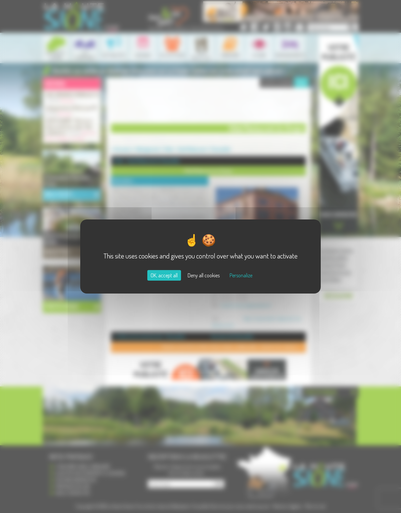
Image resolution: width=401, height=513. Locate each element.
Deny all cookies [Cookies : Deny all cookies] (204, 275)
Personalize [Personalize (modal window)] (241, 275)
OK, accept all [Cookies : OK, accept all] (164, 275)
